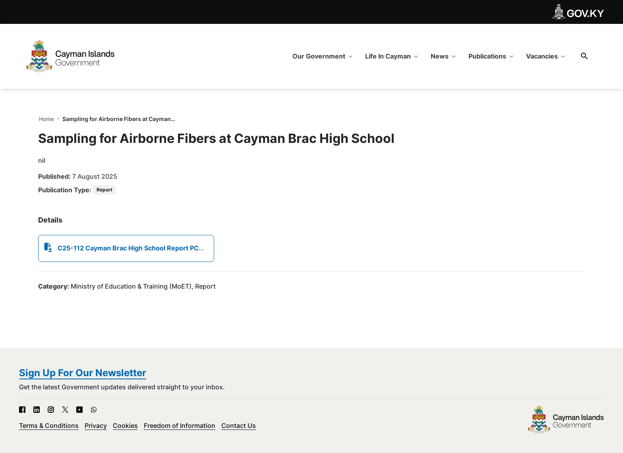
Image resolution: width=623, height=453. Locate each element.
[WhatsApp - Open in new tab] (94, 409)
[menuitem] (322, 56)
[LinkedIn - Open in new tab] (36, 409)
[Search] (584, 56)
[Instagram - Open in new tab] (51, 409)
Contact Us (238, 426)
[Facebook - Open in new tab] (22, 409)
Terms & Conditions (49, 426)
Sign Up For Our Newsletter (82, 373)
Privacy (96, 426)
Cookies (125, 426)
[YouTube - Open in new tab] (79, 409)
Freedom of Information (179, 426)
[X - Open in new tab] (65, 409)
